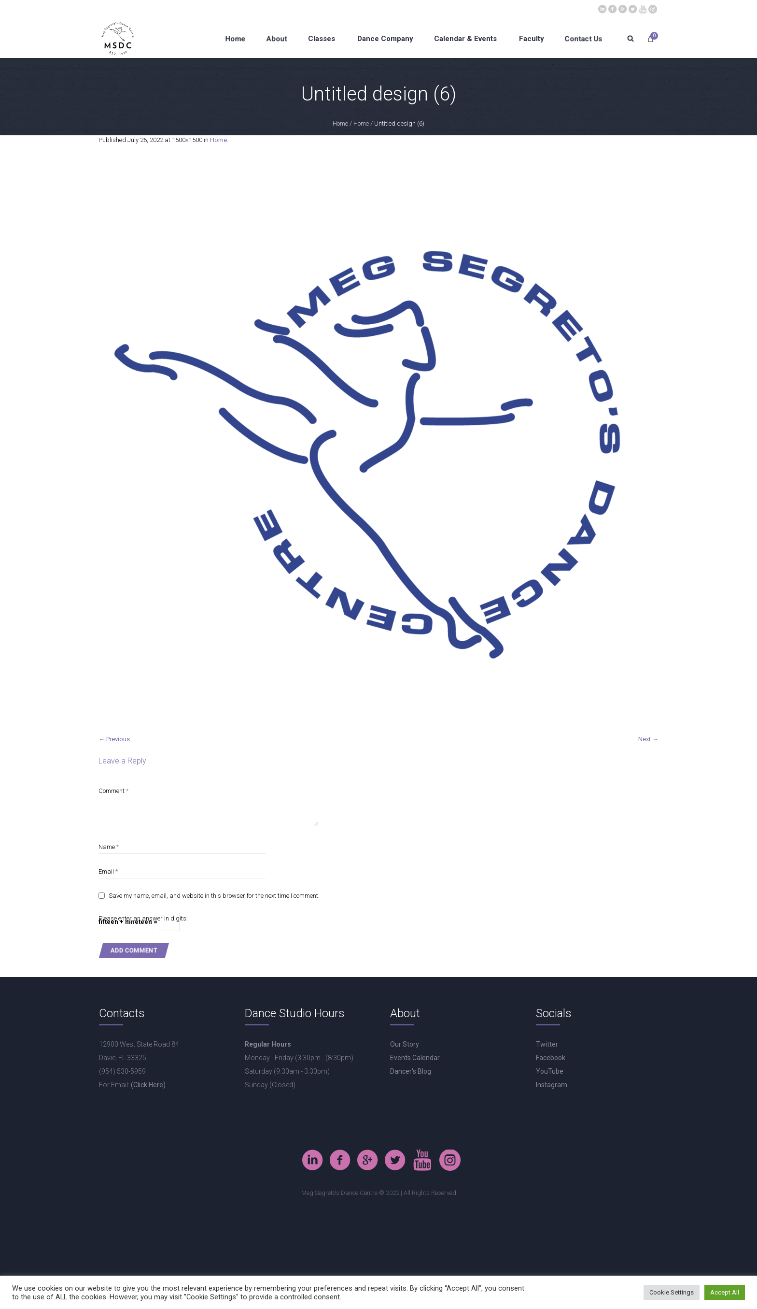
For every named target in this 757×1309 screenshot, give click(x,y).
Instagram (551, 1085)
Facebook (550, 1058)
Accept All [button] (724, 1292)
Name (108, 846)
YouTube (549, 1071)
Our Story (404, 1044)
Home (340, 123)
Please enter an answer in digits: (143, 918)
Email (108, 871)
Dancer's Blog (410, 1071)
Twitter (547, 1044)
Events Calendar (415, 1058)
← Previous (114, 739)
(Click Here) (148, 1085)
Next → (648, 739)
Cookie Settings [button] (671, 1292)
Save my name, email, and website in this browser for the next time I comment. (214, 895)
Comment (113, 790)
